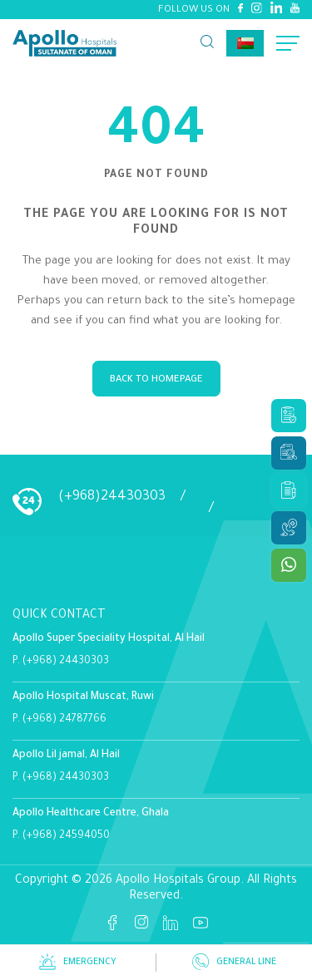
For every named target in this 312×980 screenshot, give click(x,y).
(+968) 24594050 (66, 836)
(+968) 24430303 (65, 661)
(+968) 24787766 (64, 720)
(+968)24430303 (112, 497)
